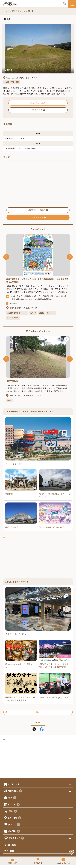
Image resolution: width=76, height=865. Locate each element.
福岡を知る (15, 791)
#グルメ (33, 313)
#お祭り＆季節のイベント (17, 313)
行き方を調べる (38, 217)
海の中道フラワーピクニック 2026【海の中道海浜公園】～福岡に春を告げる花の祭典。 (37, 280)
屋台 (13, 811)
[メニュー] (72, 4)
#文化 (41, 313)
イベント (14, 804)
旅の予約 (14, 831)
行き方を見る (38, 110)
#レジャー (51, 313)
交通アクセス (16, 838)
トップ (6, 11)
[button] (6, 257)
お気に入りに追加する (38, 102)
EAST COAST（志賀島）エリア (23, 307)
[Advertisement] (38, 556)
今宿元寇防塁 (12, 381)
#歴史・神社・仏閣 (11, 82)
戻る (23, 712)
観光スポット (17, 11)
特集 (12, 798)
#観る (9, 400)
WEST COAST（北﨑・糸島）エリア (21, 78)
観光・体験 (14, 818)
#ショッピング (12, 317)
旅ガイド (14, 825)
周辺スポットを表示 (38, 210)
